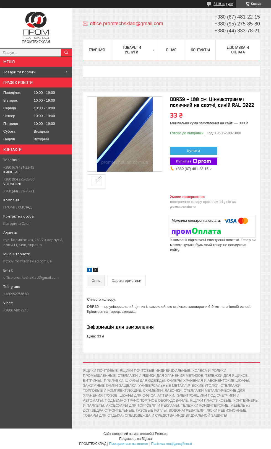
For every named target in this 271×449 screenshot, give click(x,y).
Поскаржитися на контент (128, 444)
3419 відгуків (223, 4)
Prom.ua (161, 434)
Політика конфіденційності (171, 444)
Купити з (193, 161)
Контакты (200, 50)
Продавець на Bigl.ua (135, 439)
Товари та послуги (19, 71)
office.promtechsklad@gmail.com (31, 277)
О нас (171, 50)
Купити (193, 150)
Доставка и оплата (238, 49)
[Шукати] (66, 52)
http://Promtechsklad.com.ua (27, 261)
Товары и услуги (131, 49)
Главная (97, 50)
